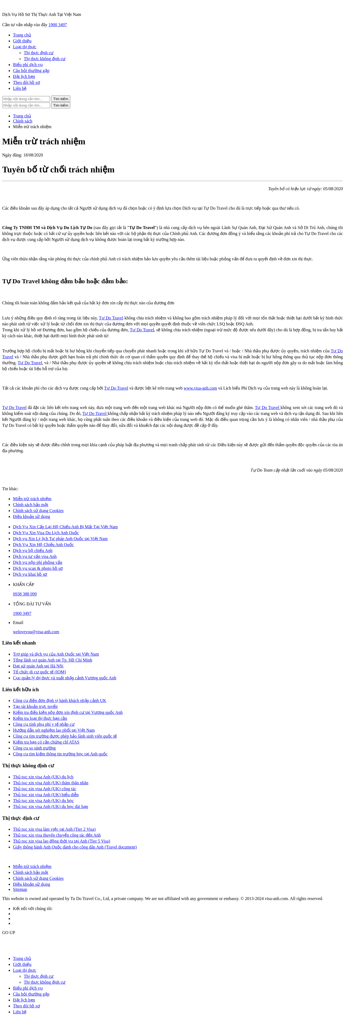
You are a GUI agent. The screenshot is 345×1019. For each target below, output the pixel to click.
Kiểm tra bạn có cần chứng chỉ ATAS (46, 742)
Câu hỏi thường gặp (31, 70)
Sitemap (20, 889)
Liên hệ (19, 88)
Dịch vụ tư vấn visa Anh (35, 556)
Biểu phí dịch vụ (28, 64)
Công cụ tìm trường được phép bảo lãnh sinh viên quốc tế (65, 736)
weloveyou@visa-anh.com (36, 631)
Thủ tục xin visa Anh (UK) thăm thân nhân (50, 783)
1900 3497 (57, 24)
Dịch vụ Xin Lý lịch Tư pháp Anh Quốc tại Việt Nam (60, 538)
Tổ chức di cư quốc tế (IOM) (39, 672)
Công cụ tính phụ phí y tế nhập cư (44, 724)
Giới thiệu (22, 41)
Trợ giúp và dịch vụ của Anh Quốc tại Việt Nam (56, 654)
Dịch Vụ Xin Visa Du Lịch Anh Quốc (46, 532)
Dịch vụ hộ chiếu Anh (32, 550)
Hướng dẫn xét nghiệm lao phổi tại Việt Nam (54, 730)
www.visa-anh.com (200, 388)
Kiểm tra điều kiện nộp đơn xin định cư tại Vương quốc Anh (68, 712)
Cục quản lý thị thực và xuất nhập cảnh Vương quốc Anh (64, 678)
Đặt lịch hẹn (24, 76)
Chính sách (22, 121)
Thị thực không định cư (44, 58)
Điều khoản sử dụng (31, 516)
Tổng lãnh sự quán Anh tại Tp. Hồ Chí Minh (52, 660)
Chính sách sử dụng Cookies (38, 510)
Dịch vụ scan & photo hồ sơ (38, 568)
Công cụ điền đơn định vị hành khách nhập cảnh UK (59, 700)
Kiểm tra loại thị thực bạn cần (40, 718)
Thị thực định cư (39, 52)
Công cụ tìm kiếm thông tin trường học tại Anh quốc (60, 754)
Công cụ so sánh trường (34, 748)
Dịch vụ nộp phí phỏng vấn (37, 562)
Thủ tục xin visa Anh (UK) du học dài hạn (50, 806)
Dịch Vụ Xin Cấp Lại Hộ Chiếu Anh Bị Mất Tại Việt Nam (65, 526)
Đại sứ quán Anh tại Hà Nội (38, 666)
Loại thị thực (24, 47)
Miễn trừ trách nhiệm (32, 498)
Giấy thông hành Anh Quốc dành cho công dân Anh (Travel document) (75, 847)
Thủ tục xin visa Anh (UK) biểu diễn (46, 794)
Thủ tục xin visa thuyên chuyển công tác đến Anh (57, 835)
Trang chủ (22, 35)
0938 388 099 (25, 594)
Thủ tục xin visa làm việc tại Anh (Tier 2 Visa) (54, 829)
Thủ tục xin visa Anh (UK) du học (43, 800)
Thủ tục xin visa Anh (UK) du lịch (43, 777)
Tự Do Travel (111, 318)
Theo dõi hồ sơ (26, 82)
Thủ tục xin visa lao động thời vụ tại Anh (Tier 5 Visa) (61, 841)
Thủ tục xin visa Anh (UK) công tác (44, 788)
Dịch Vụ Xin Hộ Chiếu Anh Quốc (43, 544)
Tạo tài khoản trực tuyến (35, 706)
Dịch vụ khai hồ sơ (30, 574)
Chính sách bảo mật (30, 504)
